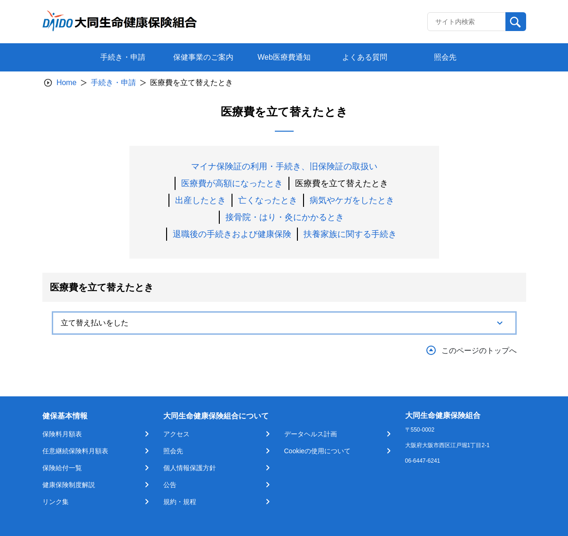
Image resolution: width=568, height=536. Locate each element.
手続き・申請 (113, 83)
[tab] (284, 323)
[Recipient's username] (466, 21)
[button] (284, 323)
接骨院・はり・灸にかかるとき (284, 217)
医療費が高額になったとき (232, 183)
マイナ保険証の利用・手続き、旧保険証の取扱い (284, 166)
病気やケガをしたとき (352, 200)
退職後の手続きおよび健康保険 (232, 234)
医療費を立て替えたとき (341, 183)
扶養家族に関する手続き (350, 234)
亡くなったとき (267, 200)
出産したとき (200, 200)
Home (66, 83)
